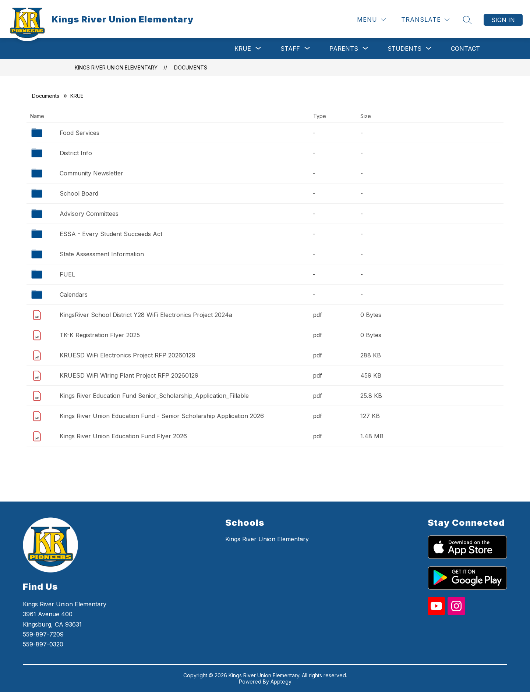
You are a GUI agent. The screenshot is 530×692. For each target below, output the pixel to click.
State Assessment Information (102, 254)
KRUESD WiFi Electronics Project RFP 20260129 (127, 355)
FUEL (67, 274)
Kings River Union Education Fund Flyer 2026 (123, 436)
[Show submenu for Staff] (290, 48)
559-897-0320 (43, 644)
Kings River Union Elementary (116, 67)
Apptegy (281, 681)
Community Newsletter (91, 173)
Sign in (503, 20)
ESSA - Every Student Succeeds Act (111, 234)
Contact (465, 48)
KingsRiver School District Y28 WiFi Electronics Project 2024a (146, 314)
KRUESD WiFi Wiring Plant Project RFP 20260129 (129, 375)
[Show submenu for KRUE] (242, 48)
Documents (190, 67)
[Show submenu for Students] (404, 48)
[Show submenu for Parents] (343, 48)
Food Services (79, 132)
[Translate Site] (425, 19)
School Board (79, 193)
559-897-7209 (43, 634)
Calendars (74, 294)
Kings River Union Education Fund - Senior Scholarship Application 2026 (162, 416)
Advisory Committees (89, 213)
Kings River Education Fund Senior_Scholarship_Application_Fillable (154, 395)
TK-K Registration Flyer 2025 (100, 335)
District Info (76, 153)
